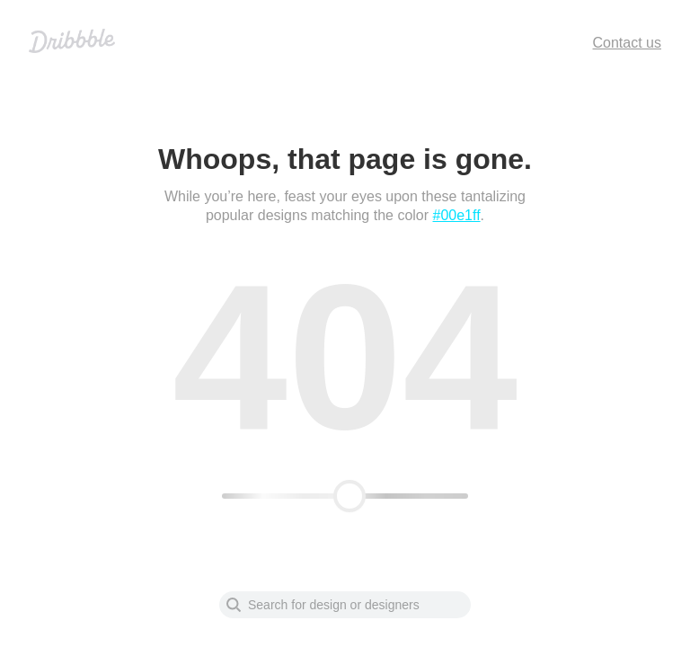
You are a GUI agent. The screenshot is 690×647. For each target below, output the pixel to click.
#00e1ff (457, 215)
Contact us (627, 42)
